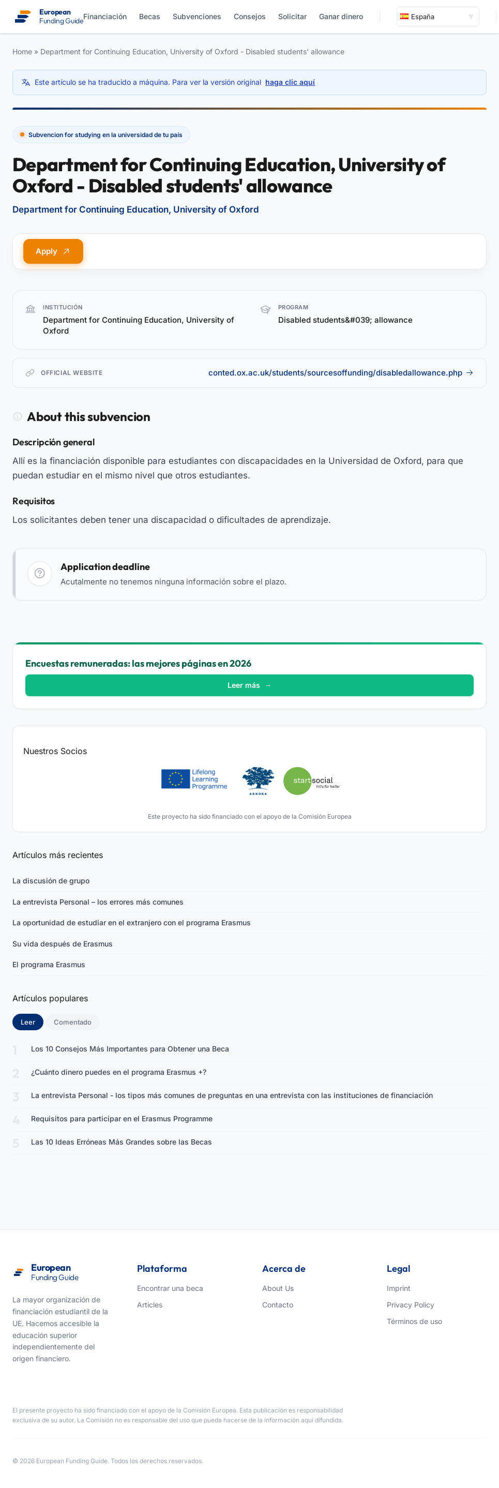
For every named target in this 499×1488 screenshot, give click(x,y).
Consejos (250, 16)
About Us (278, 1288)
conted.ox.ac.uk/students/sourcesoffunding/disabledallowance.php (341, 373)
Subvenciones (197, 16)
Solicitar (292, 16)
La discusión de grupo (50, 880)
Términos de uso (414, 1321)
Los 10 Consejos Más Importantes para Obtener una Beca (130, 1048)
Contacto (277, 1304)
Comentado (73, 1022)
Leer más (249, 685)
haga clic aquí (290, 82)
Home (22, 51)
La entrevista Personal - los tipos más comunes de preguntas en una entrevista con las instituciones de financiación (232, 1095)
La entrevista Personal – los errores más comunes (98, 901)
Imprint (399, 1288)
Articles (149, 1304)
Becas (149, 16)
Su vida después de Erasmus (62, 943)
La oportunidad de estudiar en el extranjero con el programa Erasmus (131, 922)
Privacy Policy (410, 1304)
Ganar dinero (341, 16)
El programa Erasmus (48, 964)
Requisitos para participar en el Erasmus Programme (122, 1118)
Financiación (105, 16)
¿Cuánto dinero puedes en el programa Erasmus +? (118, 1072)
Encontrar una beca (170, 1288)
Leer (32, 1021)
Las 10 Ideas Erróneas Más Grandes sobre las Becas (121, 1141)
